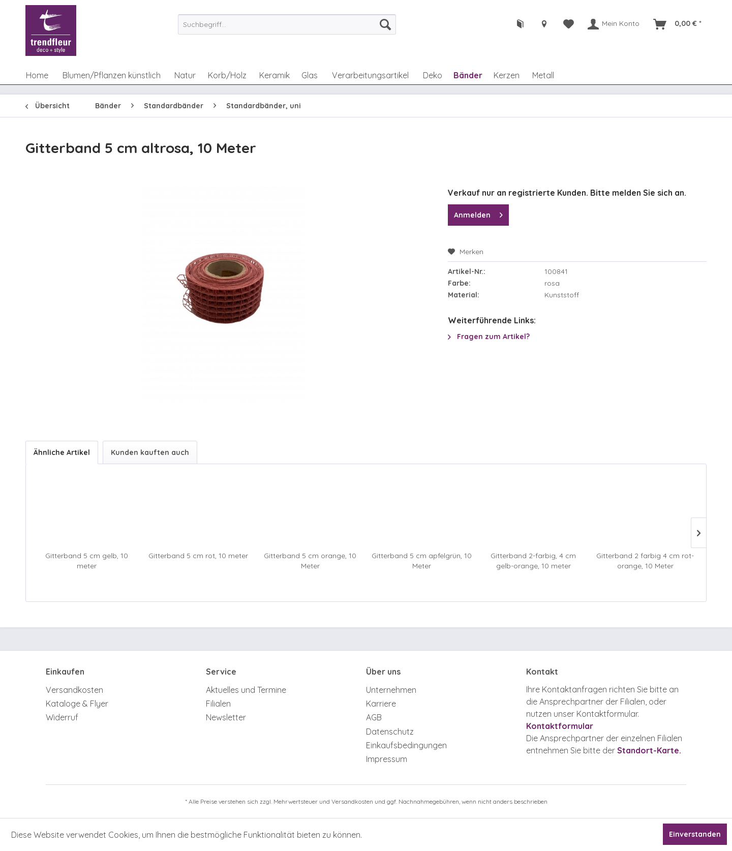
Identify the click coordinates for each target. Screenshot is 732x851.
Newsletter (226, 717)
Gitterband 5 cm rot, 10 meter (198, 555)
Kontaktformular (559, 726)
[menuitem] (287, 24)
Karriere (381, 703)
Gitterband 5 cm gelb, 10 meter (86, 560)
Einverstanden (695, 834)
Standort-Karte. (649, 750)
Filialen (218, 703)
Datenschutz (390, 731)
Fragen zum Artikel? (489, 336)
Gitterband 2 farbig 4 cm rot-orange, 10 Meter (645, 560)
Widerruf (62, 717)
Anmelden (478, 213)
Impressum (386, 759)
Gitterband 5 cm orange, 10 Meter (310, 560)
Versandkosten (74, 690)
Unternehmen (391, 690)
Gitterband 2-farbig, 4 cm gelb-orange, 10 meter (533, 560)
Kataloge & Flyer (77, 703)
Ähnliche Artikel (62, 452)
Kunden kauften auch (150, 452)
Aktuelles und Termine (246, 690)
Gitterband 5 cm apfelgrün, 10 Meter (422, 560)
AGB (374, 717)
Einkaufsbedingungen (406, 745)
